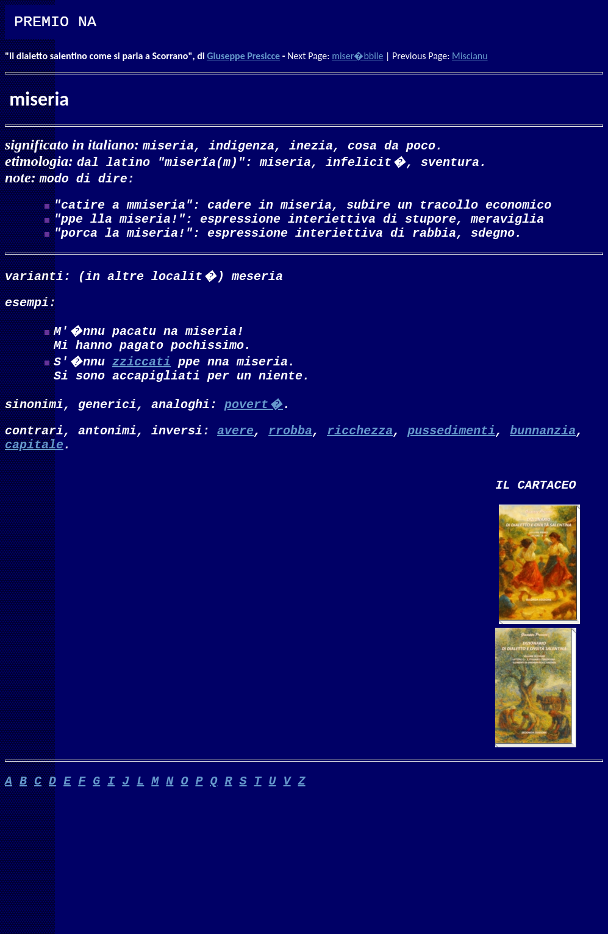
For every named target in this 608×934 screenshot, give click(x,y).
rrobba (290, 447)
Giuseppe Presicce (243, 56)
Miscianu (470, 56)
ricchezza (360, 447)
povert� (253, 418)
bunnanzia (543, 447)
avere (235, 447)
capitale (34, 463)
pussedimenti (451, 447)
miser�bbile (357, 56)
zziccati (141, 373)
